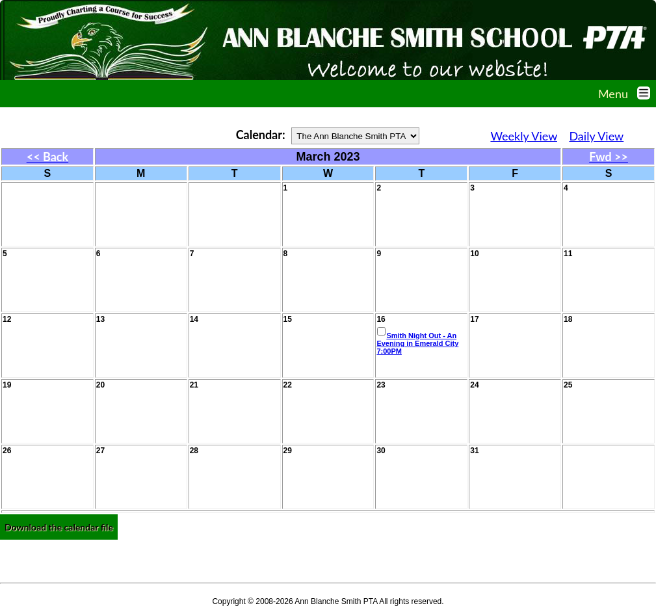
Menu (627, 93)
